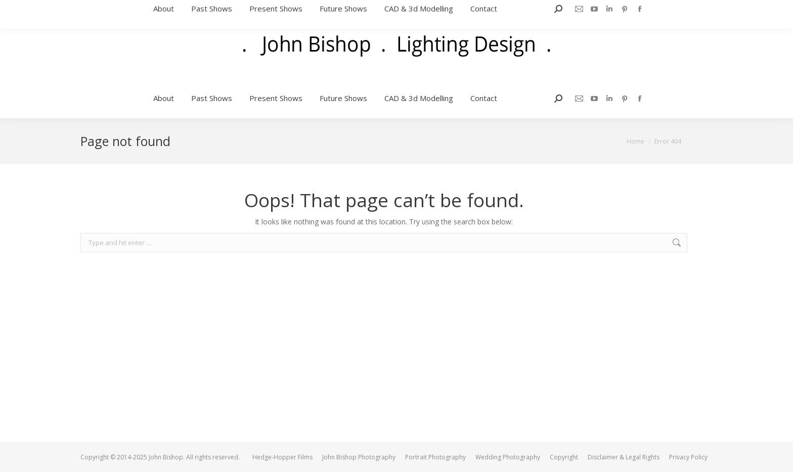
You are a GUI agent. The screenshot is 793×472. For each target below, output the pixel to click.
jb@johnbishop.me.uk (671, 5)
